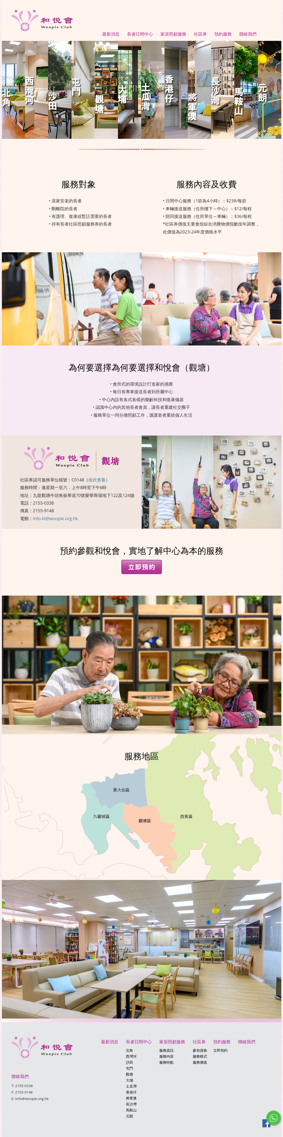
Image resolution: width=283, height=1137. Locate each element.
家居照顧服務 (173, 34)
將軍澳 (131, 1098)
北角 (129, 1050)
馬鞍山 (131, 1110)
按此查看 (97, 480)
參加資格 (200, 1050)
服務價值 (200, 1062)
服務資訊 (166, 1050)
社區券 (200, 34)
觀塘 (129, 1074)
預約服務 (223, 34)
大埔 (129, 1080)
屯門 (129, 1068)
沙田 (129, 1062)
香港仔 (131, 1092)
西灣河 (131, 1056)
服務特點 (166, 1062)
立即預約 (220, 1050)
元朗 (129, 1116)
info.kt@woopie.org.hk (55, 518)
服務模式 (200, 1056)
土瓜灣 (131, 1086)
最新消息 (110, 34)
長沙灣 (131, 1104)
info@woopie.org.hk (32, 1098)
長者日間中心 (140, 34)
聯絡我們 (247, 34)
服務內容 (166, 1056)
